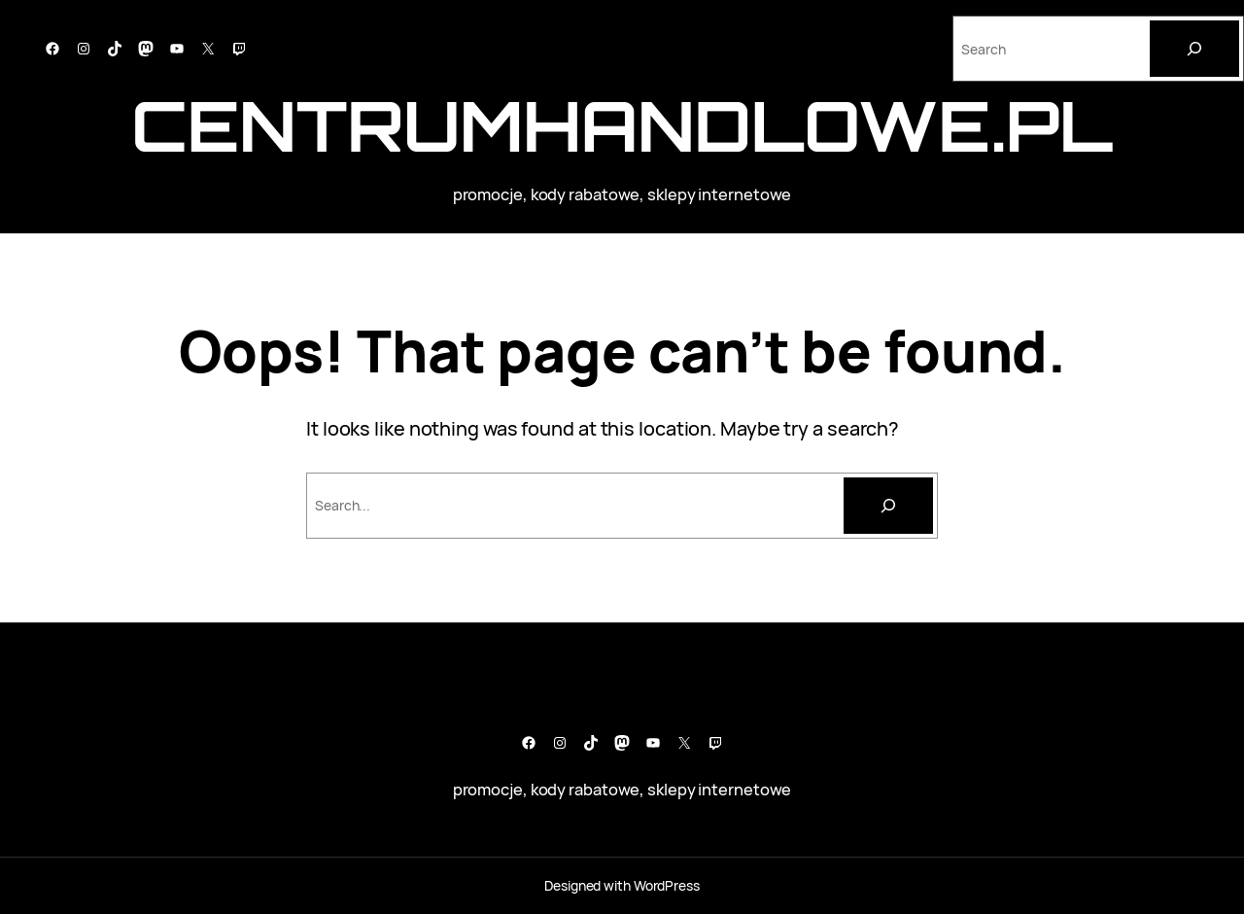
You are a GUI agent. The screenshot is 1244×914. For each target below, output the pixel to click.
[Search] (1194, 48)
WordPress (667, 885)
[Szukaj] (888, 505)
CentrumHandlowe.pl (622, 125)
